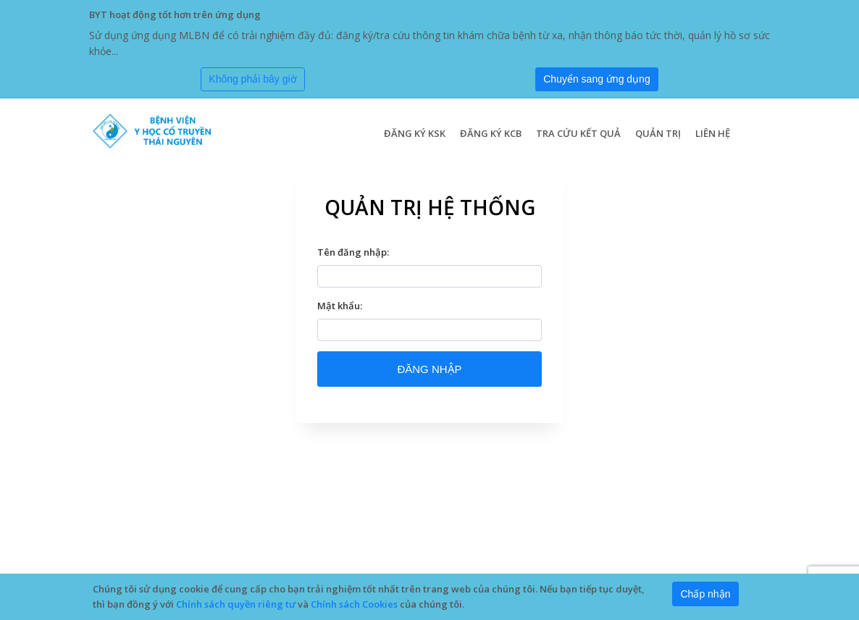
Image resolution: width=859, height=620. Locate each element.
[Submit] (596, 79)
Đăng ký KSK (414, 133)
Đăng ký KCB (490, 133)
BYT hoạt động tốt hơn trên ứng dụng (175, 14)
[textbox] (429, 276)
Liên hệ (712, 133)
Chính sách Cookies (354, 604)
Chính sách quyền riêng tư (236, 604)
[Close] (253, 79)
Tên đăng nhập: (353, 252)
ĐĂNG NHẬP (429, 369)
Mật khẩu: (339, 305)
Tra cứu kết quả (578, 133)
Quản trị (658, 133)
